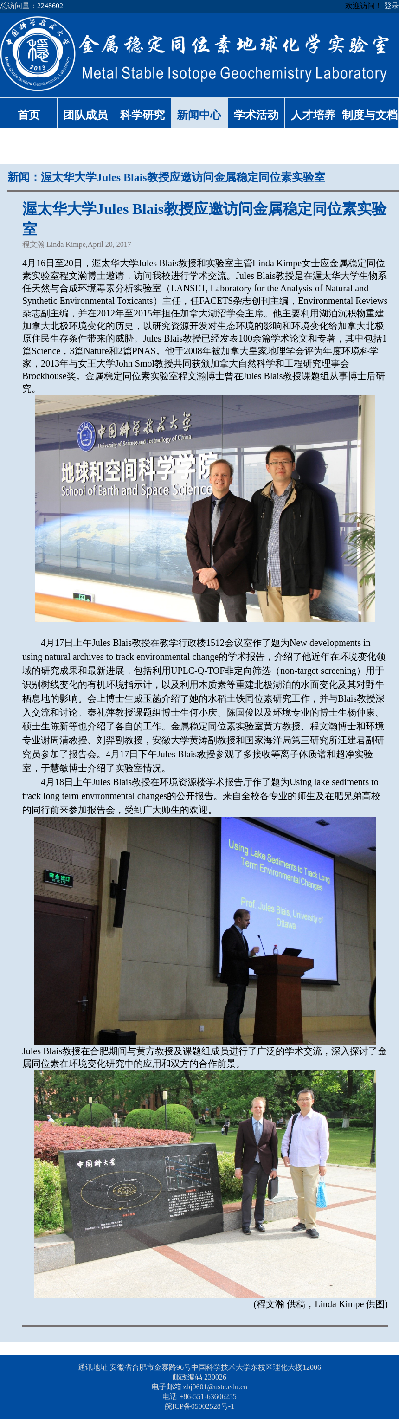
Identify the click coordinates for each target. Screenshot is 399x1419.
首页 (29, 115)
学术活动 (256, 115)
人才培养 (313, 115)
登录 (391, 6)
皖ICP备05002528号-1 (199, 1406)
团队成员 (85, 115)
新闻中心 (199, 115)
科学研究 (142, 115)
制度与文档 (370, 115)
